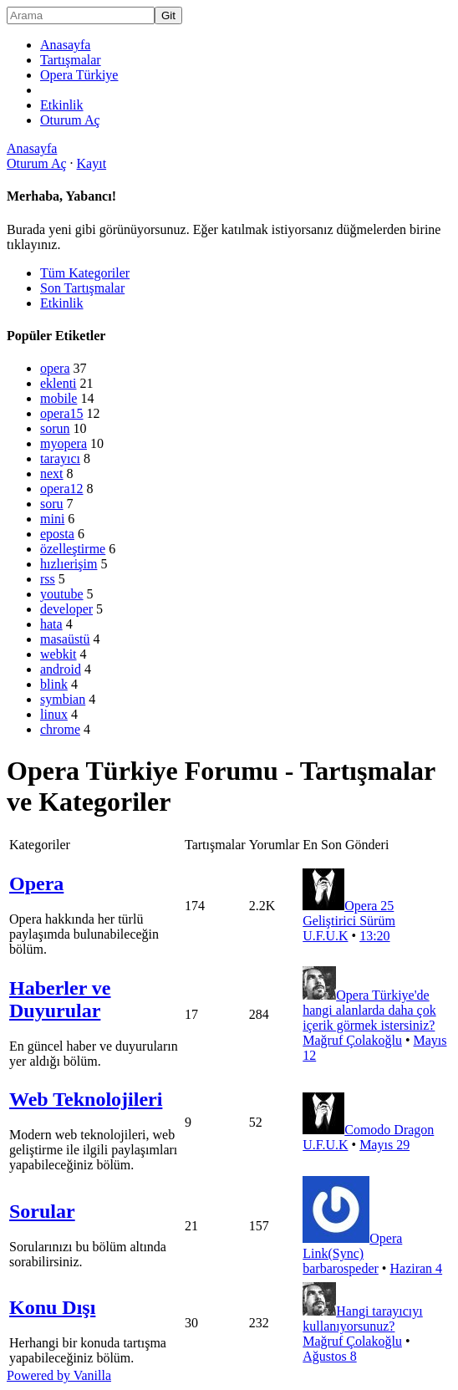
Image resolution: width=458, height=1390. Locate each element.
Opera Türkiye (79, 75)
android (60, 669)
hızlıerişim (68, 564)
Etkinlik (62, 105)
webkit (58, 654)
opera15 (62, 413)
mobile (58, 398)
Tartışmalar (70, 60)
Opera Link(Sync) (352, 1245)
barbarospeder (341, 1268)
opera (55, 368)
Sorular (42, 1211)
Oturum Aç (70, 120)
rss (47, 579)
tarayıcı (60, 458)
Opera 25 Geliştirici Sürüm (349, 913)
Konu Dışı (52, 1307)
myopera (63, 443)
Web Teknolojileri (85, 1099)
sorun (55, 428)
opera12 (62, 488)
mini (52, 519)
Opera (36, 883)
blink (54, 684)
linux (54, 714)
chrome (60, 729)
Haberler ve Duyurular (60, 999)
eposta (57, 534)
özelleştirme (72, 549)
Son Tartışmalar (82, 288)
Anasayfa (65, 45)
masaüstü (65, 639)
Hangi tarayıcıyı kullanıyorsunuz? (363, 1318)
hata (51, 624)
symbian (62, 699)
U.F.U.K (325, 936)
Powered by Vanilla (59, 1375)
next (52, 473)
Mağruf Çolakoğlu (352, 1040)
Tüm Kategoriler (85, 273)
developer (66, 609)
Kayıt (92, 163)
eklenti (58, 383)
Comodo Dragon (389, 1130)
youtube (62, 594)
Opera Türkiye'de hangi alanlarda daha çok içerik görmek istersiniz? (369, 1010)
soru (52, 503)
